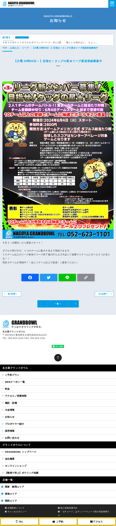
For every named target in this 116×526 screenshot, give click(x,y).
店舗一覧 (7, 479)
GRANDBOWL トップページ (20, 451)
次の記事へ (103, 294)
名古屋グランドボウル (15, 368)
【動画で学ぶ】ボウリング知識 (21, 472)
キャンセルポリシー (17, 511)
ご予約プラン (12, 375)
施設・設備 (11, 403)
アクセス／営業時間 (16, 396)
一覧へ (58, 304)
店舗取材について (16, 508)
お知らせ (14, 48)
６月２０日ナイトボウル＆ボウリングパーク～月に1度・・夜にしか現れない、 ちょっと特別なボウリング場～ (51, 42)
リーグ (25, 48)
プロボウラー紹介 (14, 424)
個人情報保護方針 (69, 508)
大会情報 (10, 410)
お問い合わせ (12, 437)
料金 (7, 389)
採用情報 (10, 431)
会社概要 (10, 458)
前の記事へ (12, 294)
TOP (4, 48)
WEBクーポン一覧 (15, 382)
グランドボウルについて (16, 444)
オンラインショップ (16, 465)
